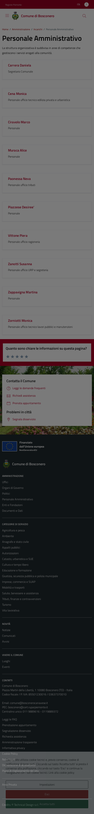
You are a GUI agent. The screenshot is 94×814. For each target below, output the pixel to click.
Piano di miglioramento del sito (20, 771)
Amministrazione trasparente (19, 742)
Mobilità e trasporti (13, 587)
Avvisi (5, 641)
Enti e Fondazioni (12, 505)
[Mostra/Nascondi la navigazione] (7, 15)
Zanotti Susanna (20, 263)
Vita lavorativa (10, 610)
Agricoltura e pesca (13, 530)
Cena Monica (17, 93)
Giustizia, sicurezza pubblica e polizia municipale (30, 576)
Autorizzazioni (10, 553)
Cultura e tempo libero (15, 564)
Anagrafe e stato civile (15, 542)
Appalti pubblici (11, 547)
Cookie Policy (10, 753)
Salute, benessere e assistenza (20, 593)
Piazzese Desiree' (21, 207)
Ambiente (8, 536)
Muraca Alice (17, 150)
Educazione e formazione (17, 570)
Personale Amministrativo (17, 499)
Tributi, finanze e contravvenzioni (21, 599)
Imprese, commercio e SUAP (18, 582)
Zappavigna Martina (23, 292)
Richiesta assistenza (14, 736)
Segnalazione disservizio (16, 731)
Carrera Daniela (19, 65)
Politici (6, 493)
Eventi (6, 667)
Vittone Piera (18, 235)
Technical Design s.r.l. (26, 805)
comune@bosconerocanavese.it (29, 703)
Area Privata (9, 784)
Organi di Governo (12, 488)
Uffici (5, 482)
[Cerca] (84, 16)
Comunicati (8, 636)
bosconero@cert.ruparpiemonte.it (28, 707)
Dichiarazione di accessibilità (18, 765)
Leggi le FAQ (9, 719)
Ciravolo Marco (19, 122)
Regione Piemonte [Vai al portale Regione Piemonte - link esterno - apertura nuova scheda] (13, 4)
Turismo (6, 604)
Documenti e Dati (12, 510)
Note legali (8, 759)
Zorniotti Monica (20, 320)
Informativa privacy (13, 748)
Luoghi (6, 661)
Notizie (6, 630)
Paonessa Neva (19, 178)
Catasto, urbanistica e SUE (17, 559)
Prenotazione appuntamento (19, 725)
